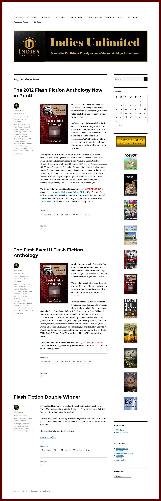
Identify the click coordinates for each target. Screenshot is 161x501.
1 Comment (18, 153)
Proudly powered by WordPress (39, 491)
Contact (37, 22)
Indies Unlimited (20, 491)
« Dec (121, 125)
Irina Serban (18, 134)
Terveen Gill (29, 150)
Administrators (19, 110)
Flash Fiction (132, 17)
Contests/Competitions (124, 453)
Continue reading (48, 437)
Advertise (46, 17)
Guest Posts (120, 455)
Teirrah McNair (19, 150)
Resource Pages (21, 22)
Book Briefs (120, 451)
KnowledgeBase (94, 17)
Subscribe (60, 17)
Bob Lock (17, 125)
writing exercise (27, 431)
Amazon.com (46, 201)
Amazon (44, 346)
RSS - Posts (120, 430)
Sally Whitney (27, 143)
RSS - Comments (122, 432)
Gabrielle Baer (27, 132)
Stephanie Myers (25, 148)
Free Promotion (75, 17)
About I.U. (31, 17)
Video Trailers (121, 460)
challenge (17, 424)
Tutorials (119, 458)
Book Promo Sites (113, 17)
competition (26, 424)
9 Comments (18, 313)
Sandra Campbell (20, 146)
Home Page (19, 17)
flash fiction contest (21, 426)
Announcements (20, 117)
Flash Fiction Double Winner (47, 397)
